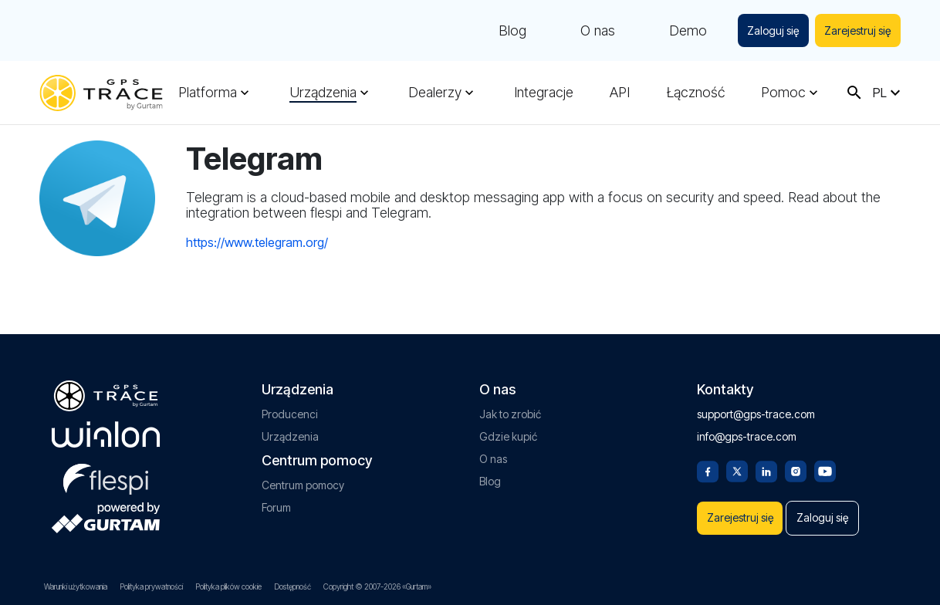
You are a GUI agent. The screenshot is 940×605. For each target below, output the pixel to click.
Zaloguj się (770, 30)
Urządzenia (323, 93)
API (620, 93)
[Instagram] (795, 465)
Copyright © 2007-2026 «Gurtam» (377, 586)
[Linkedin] (766, 465)
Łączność (696, 93)
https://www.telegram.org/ (257, 242)
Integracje (543, 93)
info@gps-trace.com (746, 431)
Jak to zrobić (510, 409)
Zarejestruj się (856, 30)
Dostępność (292, 586)
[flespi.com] (105, 471)
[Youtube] (825, 465)
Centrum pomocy (303, 480)
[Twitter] (737, 465)
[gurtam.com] (105, 429)
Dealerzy (435, 93)
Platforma (207, 93)
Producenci (290, 409)
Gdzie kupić (508, 431)
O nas (593, 31)
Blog (508, 31)
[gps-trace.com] (101, 93)
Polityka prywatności (151, 586)
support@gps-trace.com (756, 409)
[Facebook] (708, 465)
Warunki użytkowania (75, 586)
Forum (276, 502)
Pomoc (783, 93)
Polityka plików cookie (228, 586)
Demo (683, 31)
